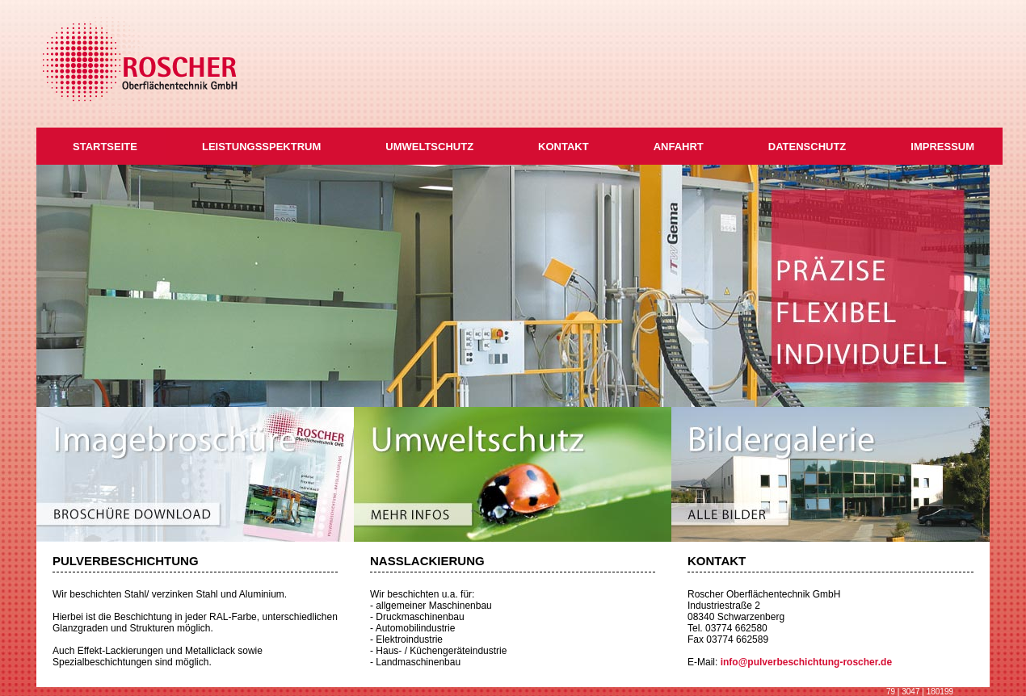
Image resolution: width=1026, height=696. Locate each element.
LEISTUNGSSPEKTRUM (261, 146)
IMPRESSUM (942, 146)
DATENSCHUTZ (807, 146)
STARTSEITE (105, 146)
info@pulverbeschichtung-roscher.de (806, 662)
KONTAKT (563, 146)
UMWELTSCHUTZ (429, 146)
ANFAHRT (679, 146)
